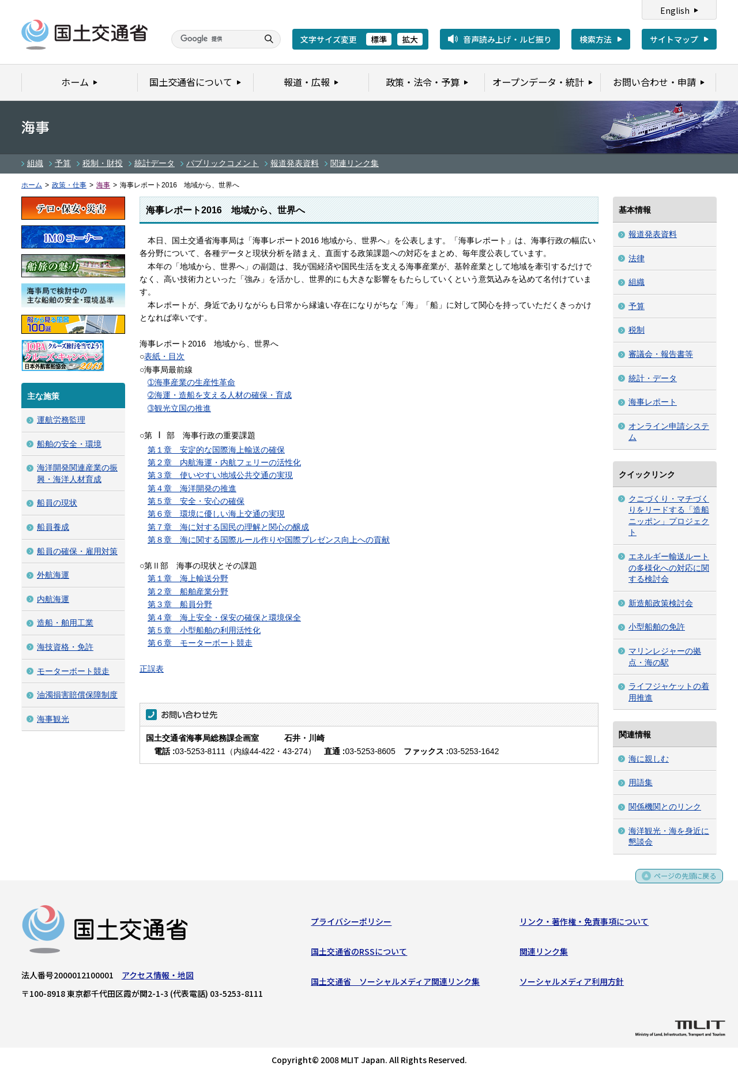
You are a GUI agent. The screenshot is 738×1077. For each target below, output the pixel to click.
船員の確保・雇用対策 (77, 551)
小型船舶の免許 (656, 626)
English (675, 10)
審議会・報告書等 (660, 354)
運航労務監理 (61, 419)
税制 (636, 329)
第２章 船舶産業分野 (188, 591)
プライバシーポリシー (351, 923)
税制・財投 (102, 163)
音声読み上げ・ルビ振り (507, 39)
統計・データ (652, 378)
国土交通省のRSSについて (359, 953)
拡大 (410, 39)
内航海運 (53, 599)
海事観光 (53, 719)
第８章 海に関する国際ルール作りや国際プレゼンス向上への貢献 (269, 539)
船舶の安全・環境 (69, 444)
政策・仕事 (69, 185)
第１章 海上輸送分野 (188, 578)
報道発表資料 (294, 163)
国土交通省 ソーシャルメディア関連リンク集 (395, 983)
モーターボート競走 (73, 671)
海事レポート (652, 401)
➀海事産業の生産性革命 (191, 382)
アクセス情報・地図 (158, 977)
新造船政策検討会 (660, 603)
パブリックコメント (222, 163)
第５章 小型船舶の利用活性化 (204, 630)
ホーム (31, 185)
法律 (636, 258)
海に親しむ (648, 758)
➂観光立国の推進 (179, 408)
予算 (63, 163)
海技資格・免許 (65, 647)
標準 (379, 39)
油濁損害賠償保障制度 (77, 694)
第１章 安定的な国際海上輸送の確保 (216, 449)
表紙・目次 (164, 356)
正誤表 (152, 668)
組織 (35, 163)
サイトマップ (674, 39)
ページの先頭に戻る (681, 881)
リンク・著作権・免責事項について (584, 923)
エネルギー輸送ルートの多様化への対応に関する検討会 (668, 567)
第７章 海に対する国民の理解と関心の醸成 (228, 527)
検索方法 (595, 39)
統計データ (154, 163)
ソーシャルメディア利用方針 (571, 983)
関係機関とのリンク (664, 806)
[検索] (213, 39)
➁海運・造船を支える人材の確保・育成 (220, 395)
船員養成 (53, 527)
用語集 (640, 782)
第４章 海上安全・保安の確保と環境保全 (224, 617)
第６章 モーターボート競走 (200, 642)
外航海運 (53, 574)
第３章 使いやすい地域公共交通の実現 (220, 475)
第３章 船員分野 (180, 604)
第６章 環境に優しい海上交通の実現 (216, 513)
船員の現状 (57, 502)
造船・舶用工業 (65, 622)
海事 (103, 185)
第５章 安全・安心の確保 (196, 501)
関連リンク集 (354, 163)
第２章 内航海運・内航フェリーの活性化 (224, 462)
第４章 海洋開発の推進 (192, 488)
